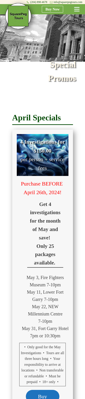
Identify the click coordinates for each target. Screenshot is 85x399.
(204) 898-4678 (38, 2)
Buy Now (52, 9)
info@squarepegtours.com (67, 2)
